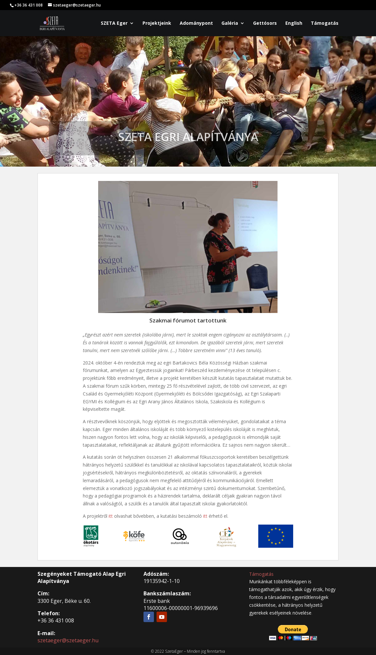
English (293, 23)
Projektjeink (157, 23)
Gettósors (265, 23)
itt (111, 516)
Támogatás (324, 23)
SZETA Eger (114, 23)
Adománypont (196, 23)
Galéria (229, 23)
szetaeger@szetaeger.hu (68, 640)
